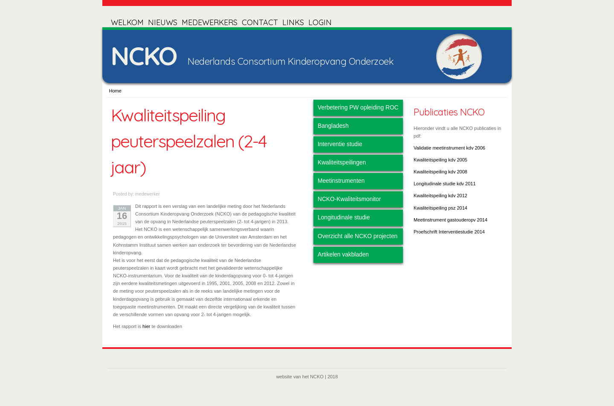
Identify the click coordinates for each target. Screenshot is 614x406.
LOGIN (320, 22)
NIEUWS (162, 22)
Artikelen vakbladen (343, 254)
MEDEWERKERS (209, 22)
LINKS (293, 22)
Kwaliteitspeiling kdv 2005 (440, 159)
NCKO (144, 56)
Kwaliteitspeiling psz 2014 (440, 207)
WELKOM (127, 22)
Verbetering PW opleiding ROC (358, 107)
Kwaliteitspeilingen (342, 162)
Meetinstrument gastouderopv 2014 (450, 219)
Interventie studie (340, 144)
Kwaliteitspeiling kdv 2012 (440, 195)
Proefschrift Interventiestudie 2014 (449, 231)
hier (146, 326)
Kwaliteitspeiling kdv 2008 (440, 171)
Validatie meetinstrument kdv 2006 (449, 147)
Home (115, 90)
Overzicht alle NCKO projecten (357, 236)
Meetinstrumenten (341, 181)
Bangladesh (333, 126)
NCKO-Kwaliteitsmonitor (349, 199)
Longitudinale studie (344, 217)
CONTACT (260, 22)
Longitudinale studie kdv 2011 (445, 183)
